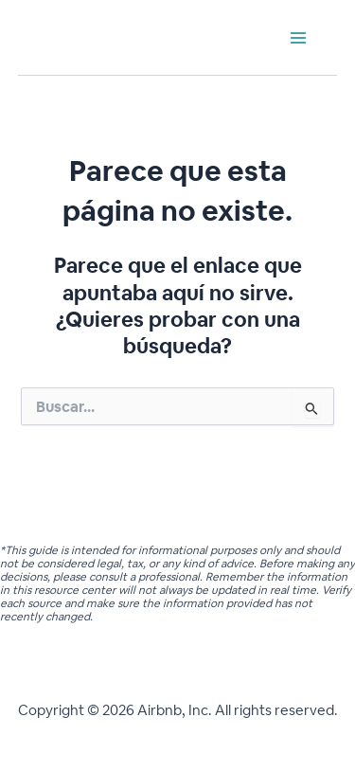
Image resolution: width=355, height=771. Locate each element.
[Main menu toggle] (298, 38)
